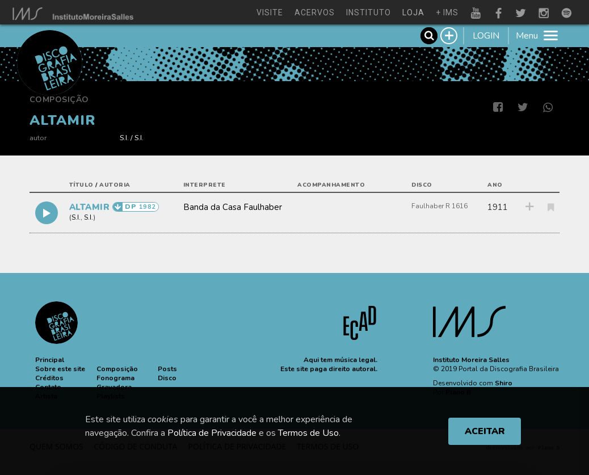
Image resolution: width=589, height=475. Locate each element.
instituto (368, 12)
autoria (115, 185)
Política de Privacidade (211, 433)
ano (495, 185)
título (81, 185)
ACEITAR (485, 431)
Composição (59, 99)
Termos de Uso (308, 433)
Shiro (503, 383)
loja (413, 12)
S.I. (124, 137)
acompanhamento (331, 185)
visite (269, 12)
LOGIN (486, 36)
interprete (204, 185)
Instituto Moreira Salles (471, 359)
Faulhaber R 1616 (439, 206)
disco (421, 185)
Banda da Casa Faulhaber (232, 207)
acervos (314, 12)
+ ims (447, 12)
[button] (49, 359)
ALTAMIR (90, 207)
